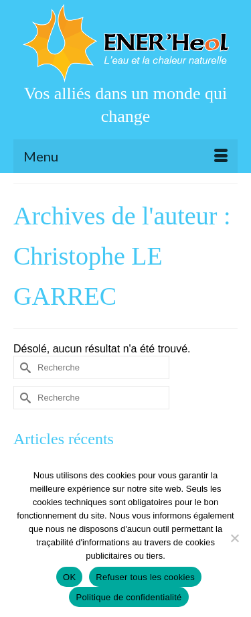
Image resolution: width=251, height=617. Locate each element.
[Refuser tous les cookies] (234, 538)
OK (69, 577)
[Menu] (125, 156)
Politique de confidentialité (128, 597)
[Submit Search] (23, 367)
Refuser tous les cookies (145, 577)
